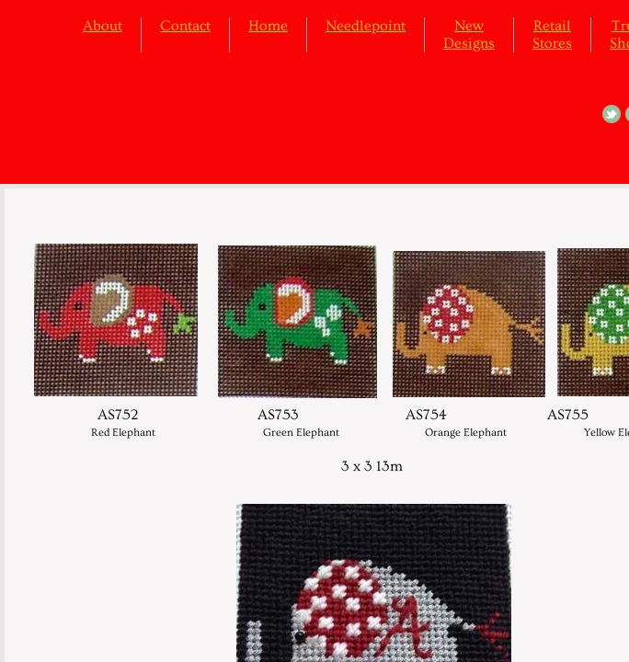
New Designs (469, 34)
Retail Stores (552, 34)
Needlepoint (366, 25)
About (102, 25)
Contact (185, 25)
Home (268, 25)
